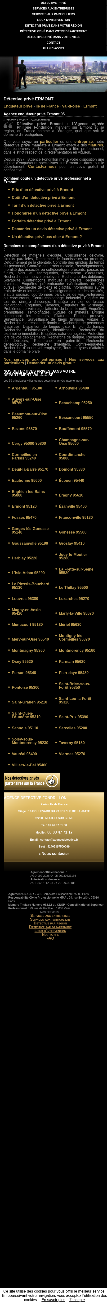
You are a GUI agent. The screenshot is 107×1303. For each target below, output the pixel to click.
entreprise (83, 142)
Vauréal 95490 (24, 754)
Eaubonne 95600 (27, 480)
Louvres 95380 (25, 599)
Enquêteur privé (18, 106)
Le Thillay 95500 (73, 588)
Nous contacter (55, 854)
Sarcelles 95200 (73, 728)
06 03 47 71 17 (59, 832)
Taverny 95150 (72, 743)
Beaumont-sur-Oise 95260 (29, 416)
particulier (49, 142)
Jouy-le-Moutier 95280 (73, 556)
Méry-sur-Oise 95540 (30, 639)
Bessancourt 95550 (76, 418)
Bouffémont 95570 (75, 429)
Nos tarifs (50, 935)
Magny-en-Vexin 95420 (26, 611)
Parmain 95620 (72, 662)
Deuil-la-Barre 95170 (30, 469)
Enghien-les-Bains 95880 (28, 493)
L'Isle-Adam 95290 (28, 573)
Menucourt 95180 (27, 625)
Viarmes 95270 (72, 754)
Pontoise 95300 (26, 687)
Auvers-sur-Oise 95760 (26, 401)
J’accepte (77, 1300)
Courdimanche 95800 (72, 456)
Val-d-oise (71, 106)
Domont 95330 (72, 469)
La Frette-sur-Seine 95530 (76, 571)
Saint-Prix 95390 (73, 717)
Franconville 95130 (76, 518)
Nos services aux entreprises (33, 359)
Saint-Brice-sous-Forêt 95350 (74, 685)
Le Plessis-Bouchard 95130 (30, 586)
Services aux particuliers (50, 919)
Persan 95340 (24, 673)
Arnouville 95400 (74, 388)
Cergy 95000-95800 (29, 443)
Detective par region (50, 923)
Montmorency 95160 (77, 650)
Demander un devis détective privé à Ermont (52, 229)
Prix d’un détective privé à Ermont (42, 190)
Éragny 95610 (71, 495)
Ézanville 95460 (73, 506)
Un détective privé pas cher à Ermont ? (47, 237)
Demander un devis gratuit (51, 363)
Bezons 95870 (24, 429)
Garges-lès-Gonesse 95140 (30, 530)
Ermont (89, 106)
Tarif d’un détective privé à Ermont (43, 205)
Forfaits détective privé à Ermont (41, 221)
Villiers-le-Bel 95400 (29, 765)
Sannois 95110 (25, 728)
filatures (95, 145)
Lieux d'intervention (50, 931)
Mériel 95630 (70, 625)
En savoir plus (53, 1300)
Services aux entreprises (50, 916)
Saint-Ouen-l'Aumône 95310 (26, 715)
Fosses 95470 (24, 518)
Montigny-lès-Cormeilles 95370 (74, 637)
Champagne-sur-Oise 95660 (74, 441)
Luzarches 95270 (74, 599)
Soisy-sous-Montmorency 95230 (30, 741)
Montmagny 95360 (28, 650)
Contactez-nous (42, 166)
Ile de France (47, 106)
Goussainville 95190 (30, 543)
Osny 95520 (22, 662)
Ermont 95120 (24, 506)
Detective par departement (50, 927)
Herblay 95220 (24, 558)
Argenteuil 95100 (27, 388)
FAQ (50, 938)
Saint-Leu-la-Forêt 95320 (75, 700)
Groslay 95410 (72, 543)
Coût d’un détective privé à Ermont (43, 198)
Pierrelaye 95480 (74, 673)
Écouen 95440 (71, 480)
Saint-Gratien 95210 (29, 702)
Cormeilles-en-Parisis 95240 (25, 456)
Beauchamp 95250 (75, 403)
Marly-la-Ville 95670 (76, 613)
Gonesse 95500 (73, 532)
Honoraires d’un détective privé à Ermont (49, 213)
